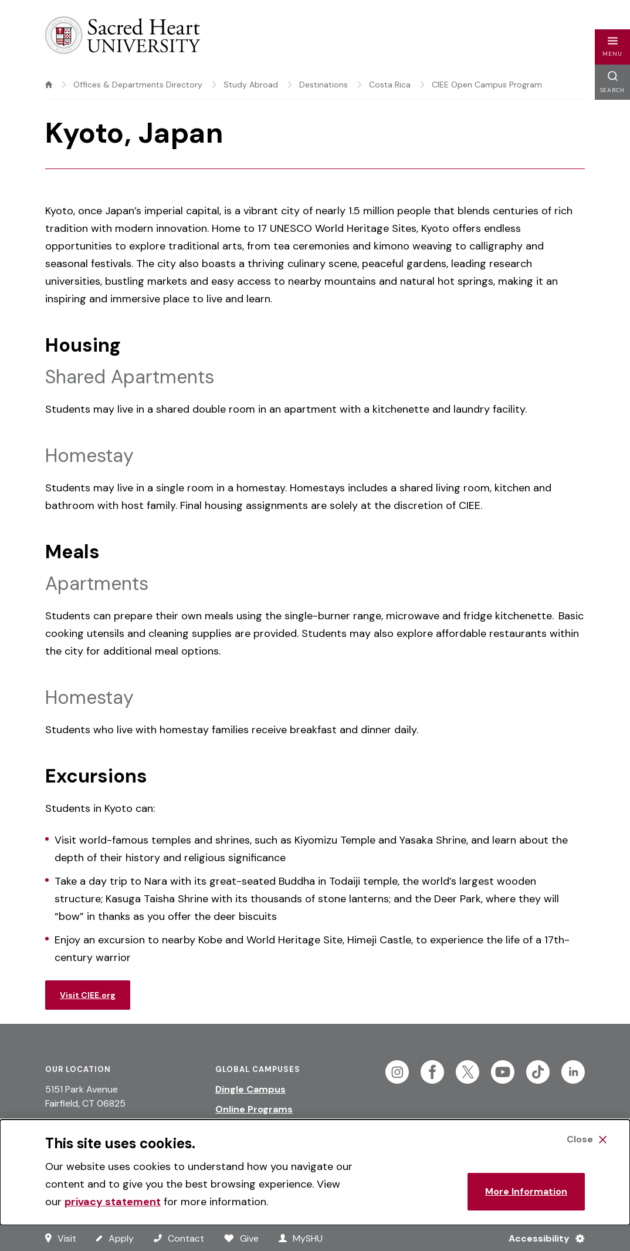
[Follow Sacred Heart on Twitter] (467, 1072)
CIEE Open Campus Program (487, 84)
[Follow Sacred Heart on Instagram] (397, 1072)
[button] (612, 47)
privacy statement (113, 1202)
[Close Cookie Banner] (587, 1139)
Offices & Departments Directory (137, 84)
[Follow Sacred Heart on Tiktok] (537, 1072)
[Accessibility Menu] (542, 1238)
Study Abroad (250, 84)
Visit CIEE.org (88, 995)
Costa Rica (390, 84)
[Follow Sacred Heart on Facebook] (432, 1072)
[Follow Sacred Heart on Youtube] (502, 1072)
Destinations (323, 84)
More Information (526, 1191)
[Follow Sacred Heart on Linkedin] (573, 1072)
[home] (48, 84)
